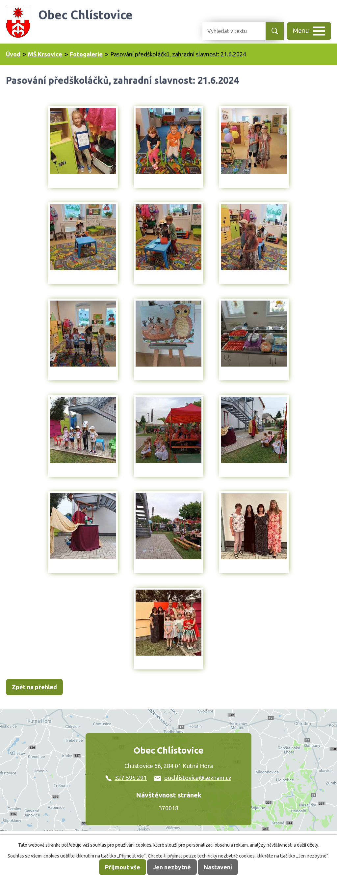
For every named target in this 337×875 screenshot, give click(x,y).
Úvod (13, 54)
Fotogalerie (86, 54)
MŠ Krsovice (45, 54)
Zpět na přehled (34, 687)
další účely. (308, 845)
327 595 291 (126, 777)
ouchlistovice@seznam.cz (192, 777)
